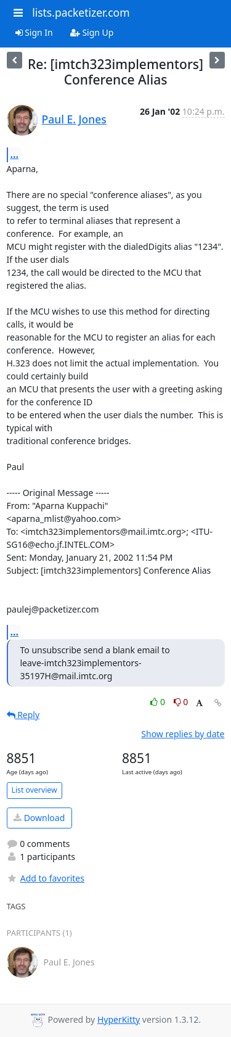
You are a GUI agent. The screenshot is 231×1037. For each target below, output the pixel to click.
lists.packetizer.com (80, 12)
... (14, 154)
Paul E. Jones (74, 119)
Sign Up (92, 32)
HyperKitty (118, 1019)
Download (39, 818)
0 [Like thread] (158, 702)
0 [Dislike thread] (181, 702)
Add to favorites (45, 878)
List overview (34, 790)
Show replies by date (182, 734)
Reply (23, 715)
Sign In (34, 32)
